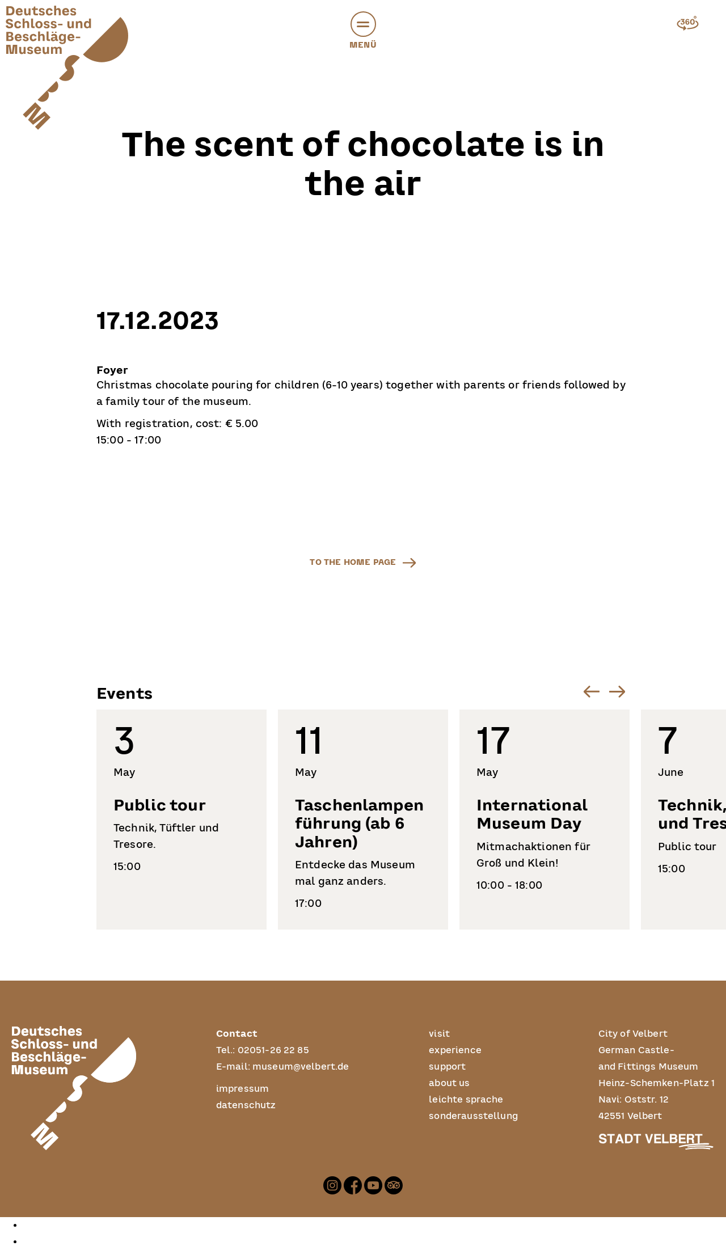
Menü (363, 32)
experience (455, 1050)
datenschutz (246, 1105)
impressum (242, 1088)
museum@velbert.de (300, 1066)
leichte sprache (466, 1099)
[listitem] (181, 820)
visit (439, 1033)
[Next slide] (617, 691)
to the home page (353, 562)
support (447, 1066)
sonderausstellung (473, 1116)
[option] (374, 1225)
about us (449, 1083)
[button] (363, 24)
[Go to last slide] (591, 691)
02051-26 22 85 (273, 1050)
